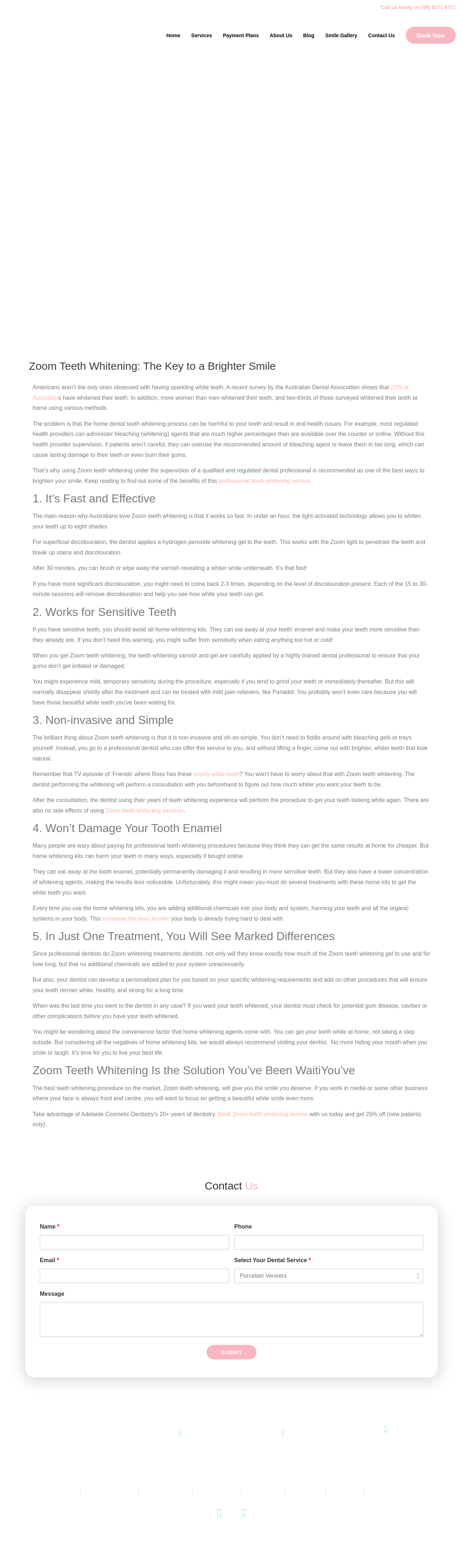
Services (201, 35)
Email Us (282, 1455)
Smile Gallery (341, 35)
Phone (243, 1227)
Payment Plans (241, 35)
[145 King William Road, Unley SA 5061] (386, 1429)
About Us (281, 35)
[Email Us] (283, 1433)
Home (173, 35)
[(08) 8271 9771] (180, 1433)
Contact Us (381, 35)
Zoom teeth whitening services (145, 810)
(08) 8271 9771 (180, 1455)
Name (49, 1227)
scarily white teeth (216, 774)
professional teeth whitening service (264, 481)
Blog (308, 35)
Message (52, 1294)
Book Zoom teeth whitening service (263, 1114)
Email (49, 1260)
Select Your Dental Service (272, 1260)
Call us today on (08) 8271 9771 (418, 7)
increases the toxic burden (136, 919)
